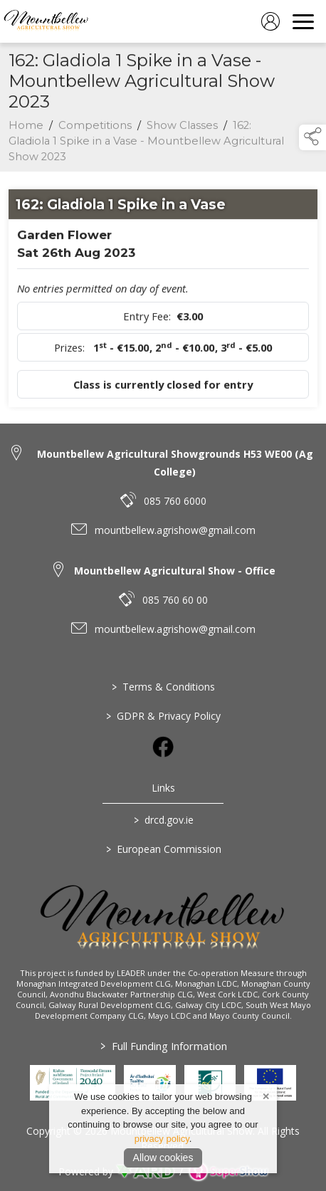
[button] (312, 137)
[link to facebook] (163, 746)
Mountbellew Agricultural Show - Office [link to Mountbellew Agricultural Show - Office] (174, 570)
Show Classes (182, 128)
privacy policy (162, 1138)
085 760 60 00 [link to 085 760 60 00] (175, 600)
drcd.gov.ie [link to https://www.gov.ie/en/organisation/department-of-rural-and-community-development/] (163, 820)
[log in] (270, 21)
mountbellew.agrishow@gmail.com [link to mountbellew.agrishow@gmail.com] (175, 530)
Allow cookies (163, 1157)
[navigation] (303, 21)
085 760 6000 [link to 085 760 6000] (175, 501)
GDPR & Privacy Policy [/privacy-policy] (163, 716)
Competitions (95, 128)
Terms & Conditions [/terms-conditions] (163, 686)
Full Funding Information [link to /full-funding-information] (163, 1046)
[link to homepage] (46, 21)
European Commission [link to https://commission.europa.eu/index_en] (163, 849)
